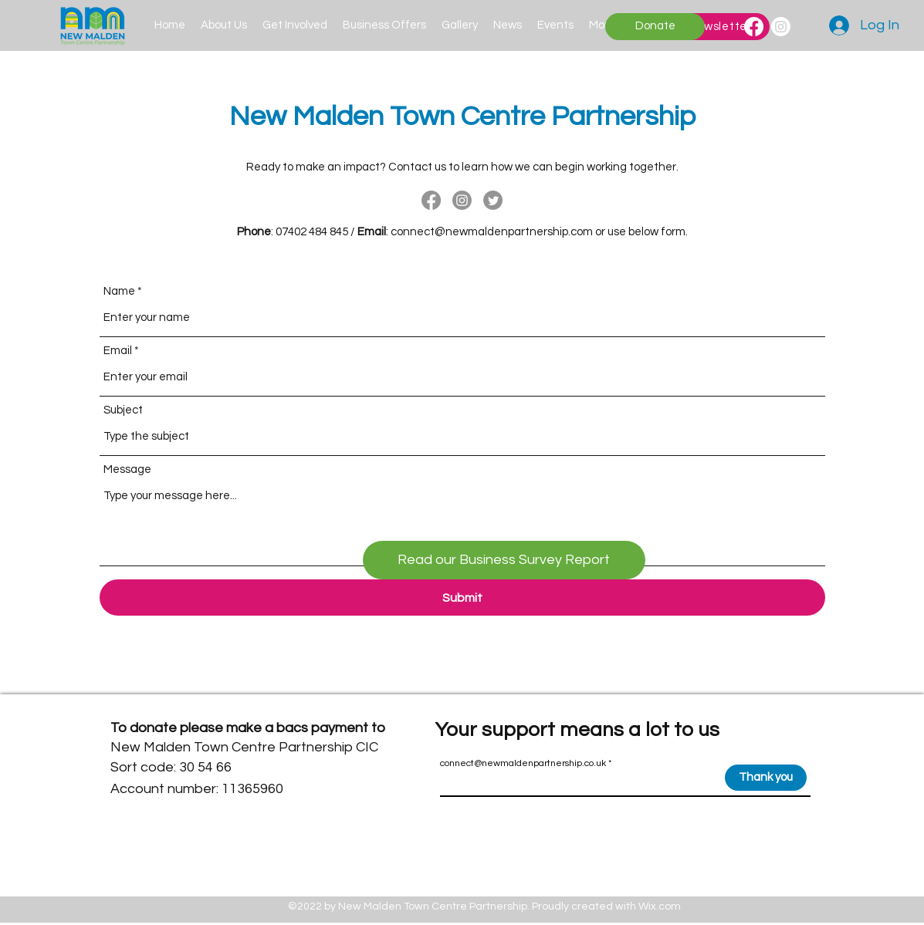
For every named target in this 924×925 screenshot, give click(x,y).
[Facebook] (753, 26)
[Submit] (462, 597)
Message (127, 469)
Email (117, 350)
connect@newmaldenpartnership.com (492, 232)
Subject (123, 410)
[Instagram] (780, 26)
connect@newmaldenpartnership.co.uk (523, 763)
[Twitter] (493, 200)
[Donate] (655, 26)
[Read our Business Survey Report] (504, 560)
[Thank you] (766, 778)
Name (119, 291)
